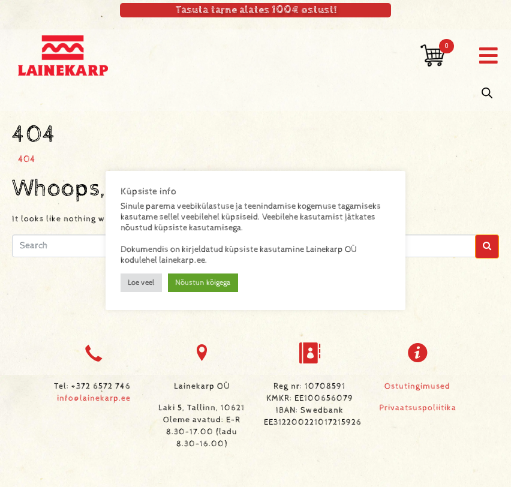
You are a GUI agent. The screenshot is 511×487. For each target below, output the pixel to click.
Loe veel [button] (141, 282)
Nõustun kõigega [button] (203, 282)
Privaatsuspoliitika (417, 408)
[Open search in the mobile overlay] (487, 93)
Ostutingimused (417, 386)
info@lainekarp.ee (94, 398)
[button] (488, 55)
